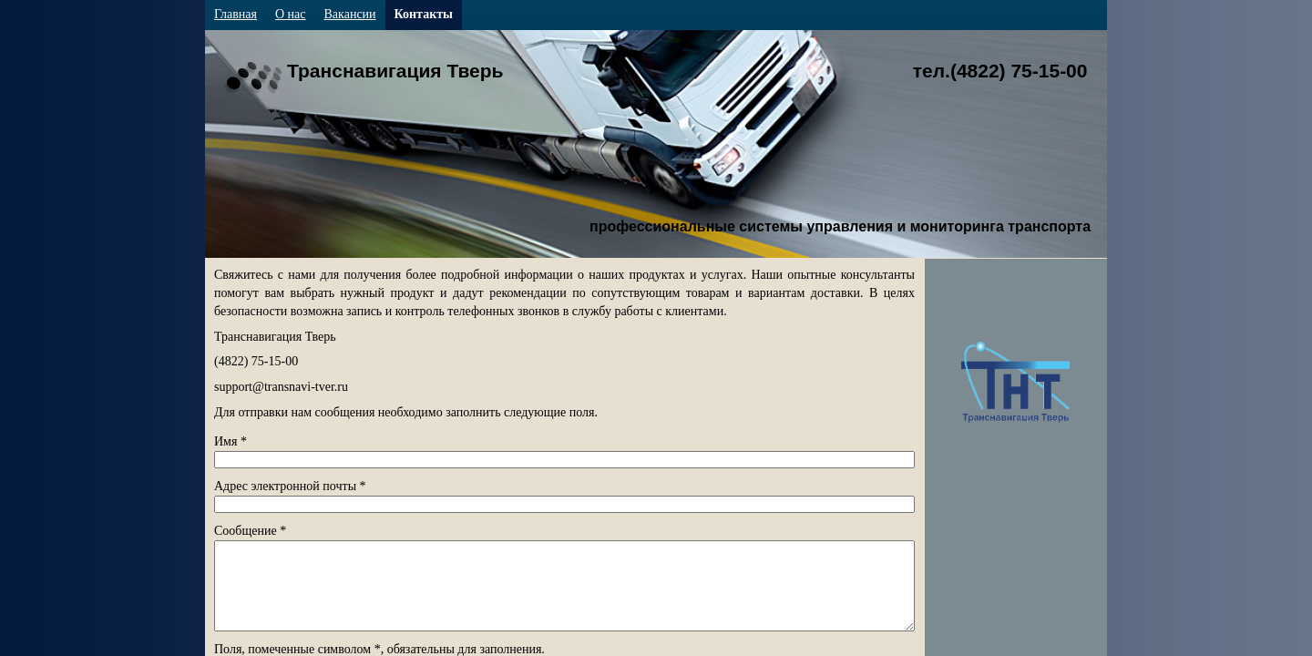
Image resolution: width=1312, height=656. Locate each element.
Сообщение (250, 531)
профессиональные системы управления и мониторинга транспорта (840, 226)
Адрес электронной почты (290, 486)
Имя (230, 441)
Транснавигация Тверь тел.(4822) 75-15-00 (687, 70)
